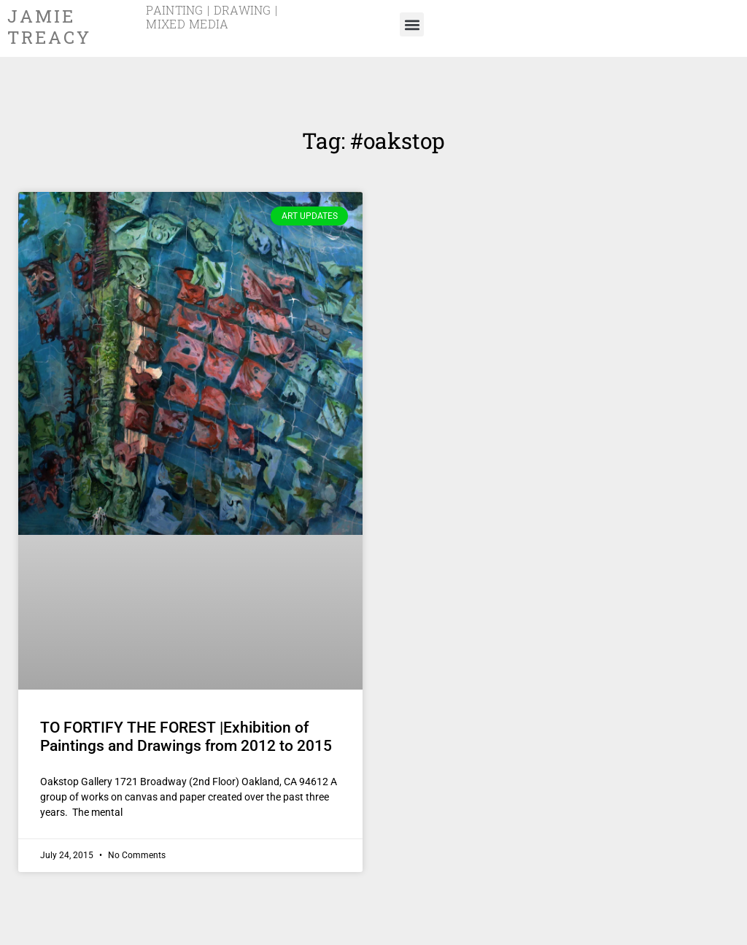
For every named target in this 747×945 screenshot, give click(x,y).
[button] (412, 24)
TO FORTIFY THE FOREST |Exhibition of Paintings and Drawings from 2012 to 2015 (186, 737)
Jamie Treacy (48, 27)
